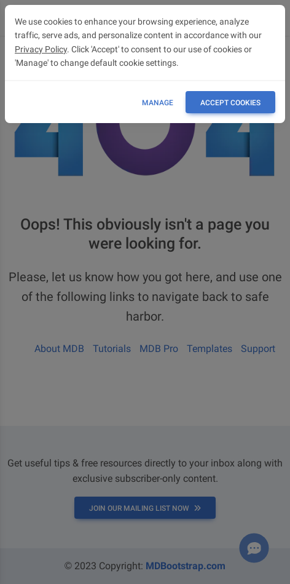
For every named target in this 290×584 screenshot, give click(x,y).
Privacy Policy (41, 49)
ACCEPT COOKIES (230, 102)
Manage (157, 102)
